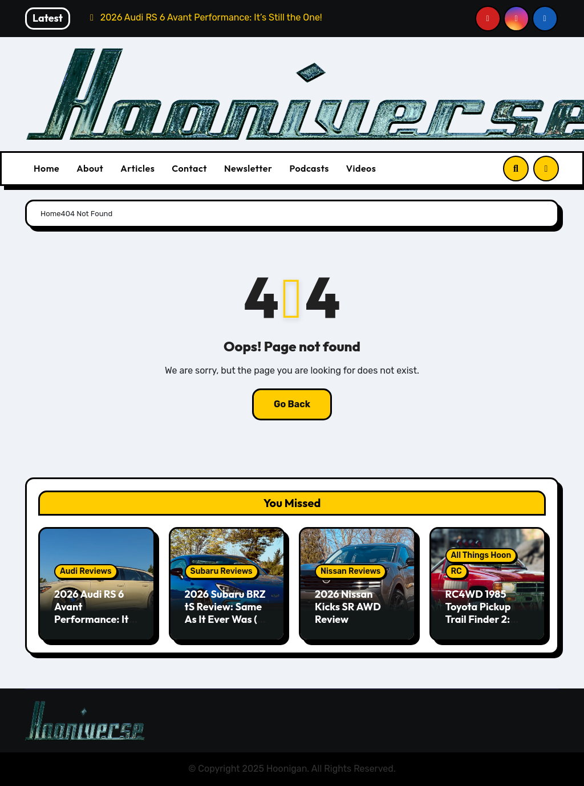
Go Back (292, 404)
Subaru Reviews (221, 571)
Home (46, 168)
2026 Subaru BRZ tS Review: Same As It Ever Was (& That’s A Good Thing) (225, 619)
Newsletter (248, 168)
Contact (189, 168)
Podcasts (308, 168)
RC (456, 571)
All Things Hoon (481, 555)
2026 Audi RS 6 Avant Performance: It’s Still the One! (95, 613)
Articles (137, 168)
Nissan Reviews (350, 571)
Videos (361, 168)
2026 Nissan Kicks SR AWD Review (348, 606)
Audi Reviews (86, 571)
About (89, 168)
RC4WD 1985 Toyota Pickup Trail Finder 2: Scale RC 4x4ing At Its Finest (483, 619)
